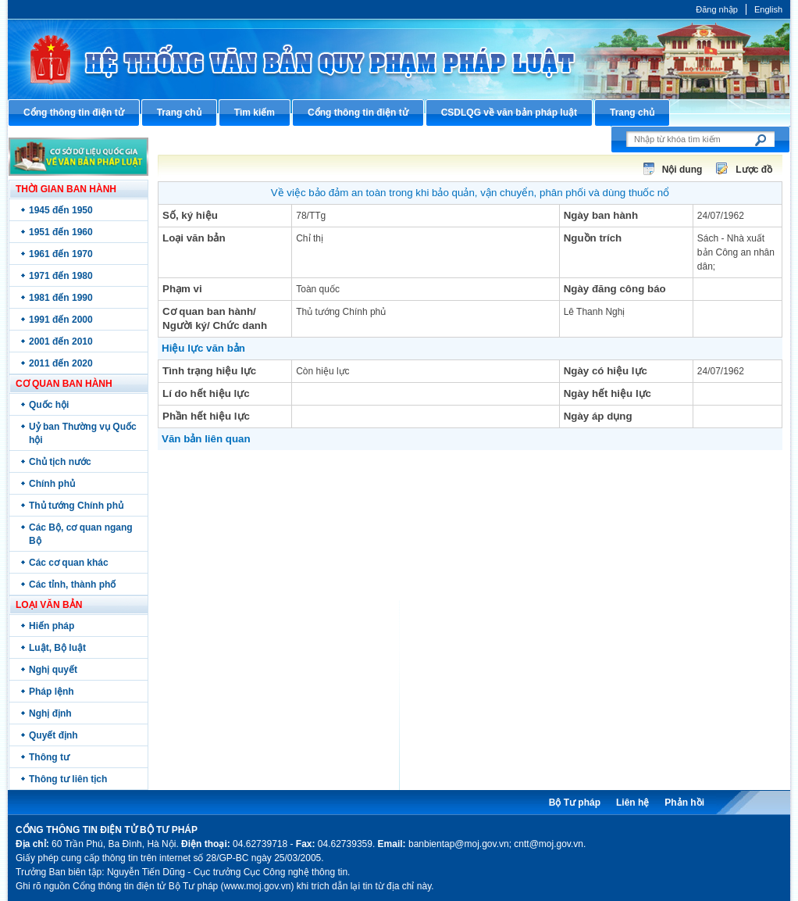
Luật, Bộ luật (57, 647)
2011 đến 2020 (61, 363)
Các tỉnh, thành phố (72, 584)
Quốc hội (49, 404)
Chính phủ (52, 483)
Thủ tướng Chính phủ (76, 505)
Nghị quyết (53, 669)
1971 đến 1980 (61, 275)
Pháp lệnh (51, 691)
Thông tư (49, 757)
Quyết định (53, 735)
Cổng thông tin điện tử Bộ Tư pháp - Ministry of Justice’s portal (399, 59)
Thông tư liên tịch (68, 779)
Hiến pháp (51, 625)
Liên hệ (632, 802)
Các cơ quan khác (69, 562)
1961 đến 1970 (61, 253)
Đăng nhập (717, 9)
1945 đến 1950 (61, 210)
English (768, 9)
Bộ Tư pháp (574, 802)
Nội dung (682, 169)
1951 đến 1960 (61, 232)
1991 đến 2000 (61, 319)
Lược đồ (754, 169)
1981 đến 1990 (61, 297)
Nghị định (50, 713)
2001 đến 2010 (61, 341)
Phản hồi (684, 802)
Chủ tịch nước (60, 461)
